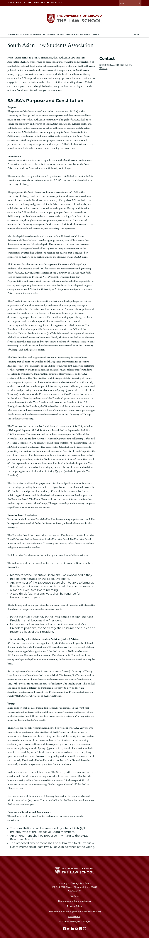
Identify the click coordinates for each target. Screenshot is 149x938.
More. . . (138, 34)
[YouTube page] (77, 928)
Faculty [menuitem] (60, 34)
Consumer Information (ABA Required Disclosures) (74, 911)
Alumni (10, 2)
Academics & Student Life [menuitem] (32, 34)
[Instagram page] (84, 928)
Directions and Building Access (74, 901)
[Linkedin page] (73, 928)
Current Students (53, 2)
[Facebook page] (65, 928)
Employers (37, 2)
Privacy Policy (74, 906)
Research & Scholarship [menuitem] (78, 34)
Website (103, 68)
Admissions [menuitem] (13, 34)
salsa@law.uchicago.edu (116, 64)
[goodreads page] (81, 928)
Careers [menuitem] (51, 34)
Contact (74, 895)
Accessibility (74, 916)
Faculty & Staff (23, 2)
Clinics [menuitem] (95, 34)
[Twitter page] (69, 928)
